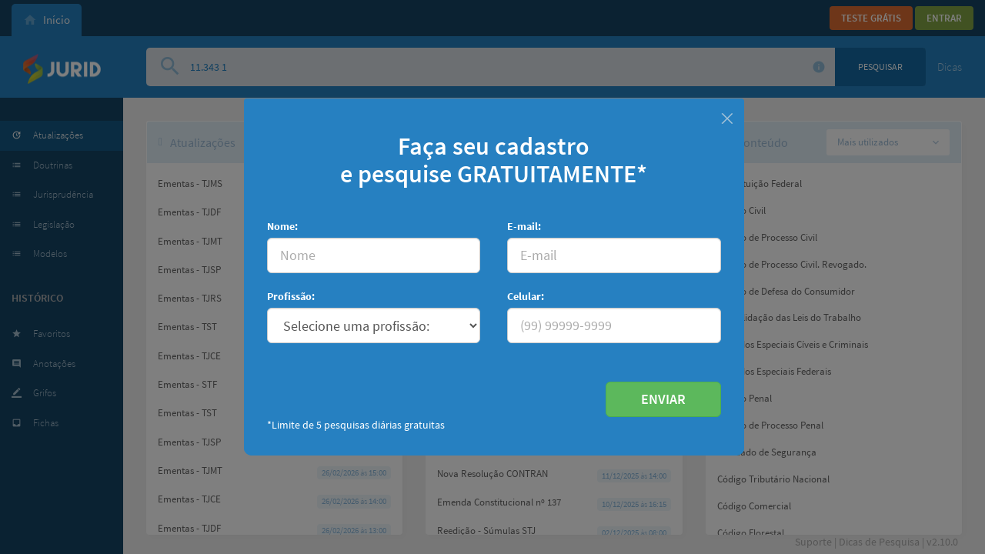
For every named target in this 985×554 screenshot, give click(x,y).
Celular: (525, 296)
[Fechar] (727, 116)
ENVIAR (663, 399)
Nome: (282, 226)
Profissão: (291, 296)
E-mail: (524, 226)
